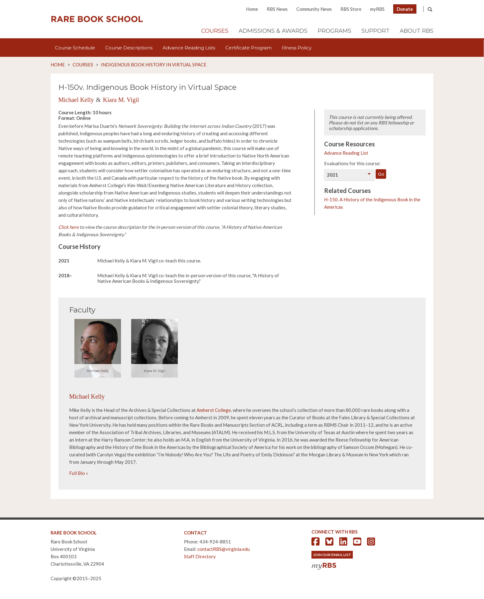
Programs (334, 30)
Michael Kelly (76, 99)
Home (252, 9)
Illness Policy (296, 48)
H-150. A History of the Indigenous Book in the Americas (372, 203)
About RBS (416, 30)
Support (375, 30)
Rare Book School (97, 19)
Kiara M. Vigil (121, 99)
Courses (214, 30)
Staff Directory (200, 556)
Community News (314, 9)
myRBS (377, 9)
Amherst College (214, 410)
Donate (405, 9)
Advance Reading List (346, 153)
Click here (68, 227)
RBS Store (350, 9)
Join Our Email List (332, 554)
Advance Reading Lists (189, 48)
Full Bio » (78, 473)
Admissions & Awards (273, 30)
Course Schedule (75, 48)
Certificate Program (248, 48)
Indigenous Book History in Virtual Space (154, 64)
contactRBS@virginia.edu (223, 549)
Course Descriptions (128, 48)
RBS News (277, 9)
